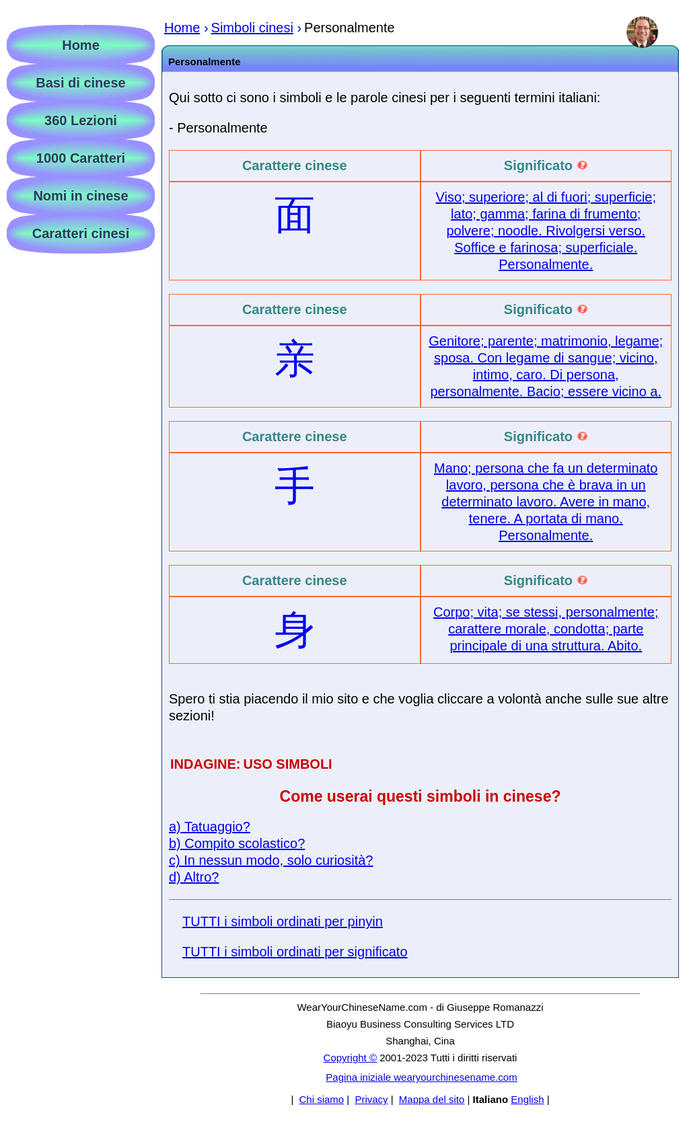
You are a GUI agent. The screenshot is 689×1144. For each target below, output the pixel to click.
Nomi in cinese (80, 195)
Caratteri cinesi (81, 233)
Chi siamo (321, 1099)
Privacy (371, 1099)
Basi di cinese (80, 82)
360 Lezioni (80, 120)
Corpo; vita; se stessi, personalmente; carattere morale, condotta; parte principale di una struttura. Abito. (546, 629)
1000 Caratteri (80, 158)
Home (81, 45)
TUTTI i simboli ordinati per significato (295, 951)
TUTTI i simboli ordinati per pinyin (282, 921)
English (527, 1099)
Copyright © (350, 1057)
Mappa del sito (432, 1099)
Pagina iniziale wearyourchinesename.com (421, 1077)
